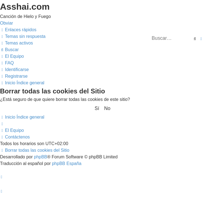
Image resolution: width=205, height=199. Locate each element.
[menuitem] (23, 36)
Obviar (6, 23)
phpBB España (67, 163)
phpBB (40, 157)
